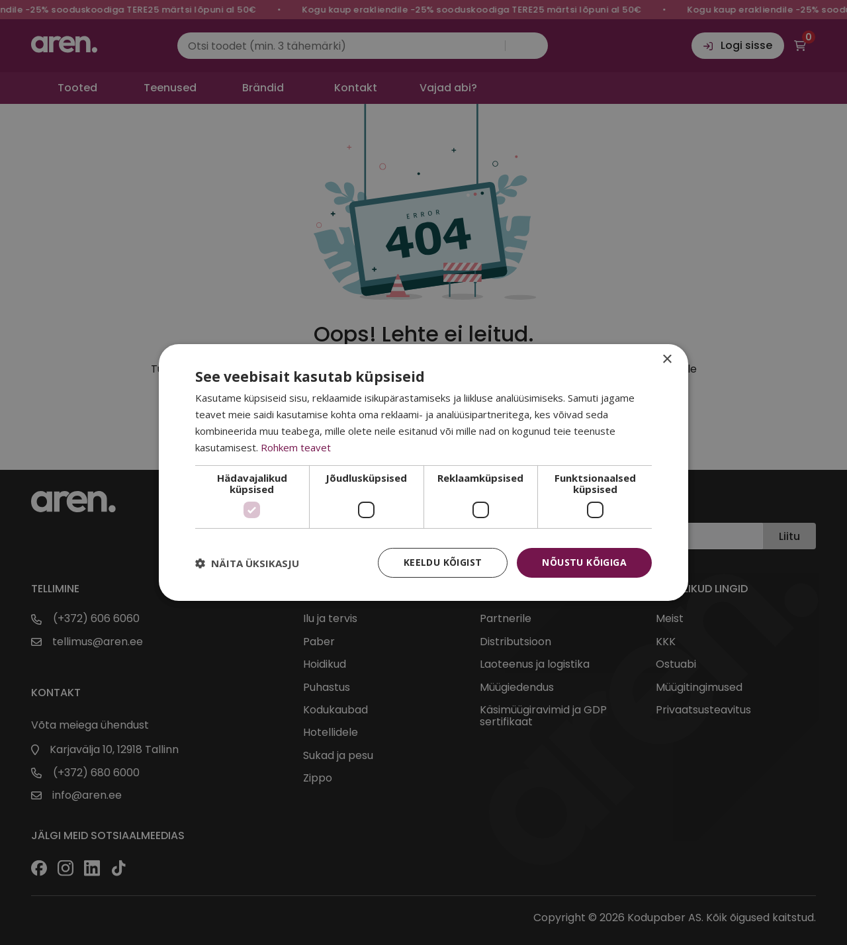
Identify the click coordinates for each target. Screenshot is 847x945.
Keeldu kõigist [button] (443, 562)
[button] (247, 563)
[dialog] (423, 472)
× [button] (667, 360)
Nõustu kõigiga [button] (584, 562)
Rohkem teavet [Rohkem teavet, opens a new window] (296, 447)
